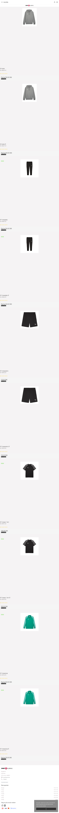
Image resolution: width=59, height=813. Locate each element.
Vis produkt (3, 78)
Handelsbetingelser (4, 782)
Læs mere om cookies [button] (41, 805)
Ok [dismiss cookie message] (46, 808)
